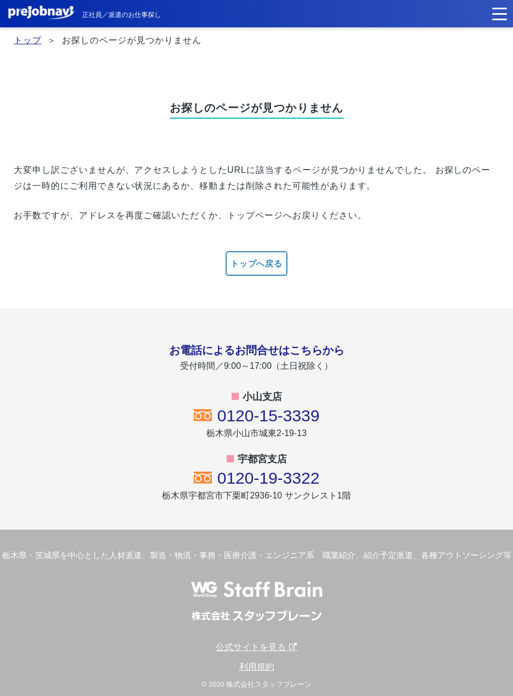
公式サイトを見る (256, 647)
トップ (28, 40)
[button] (499, 12)
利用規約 (256, 666)
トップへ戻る (256, 263)
